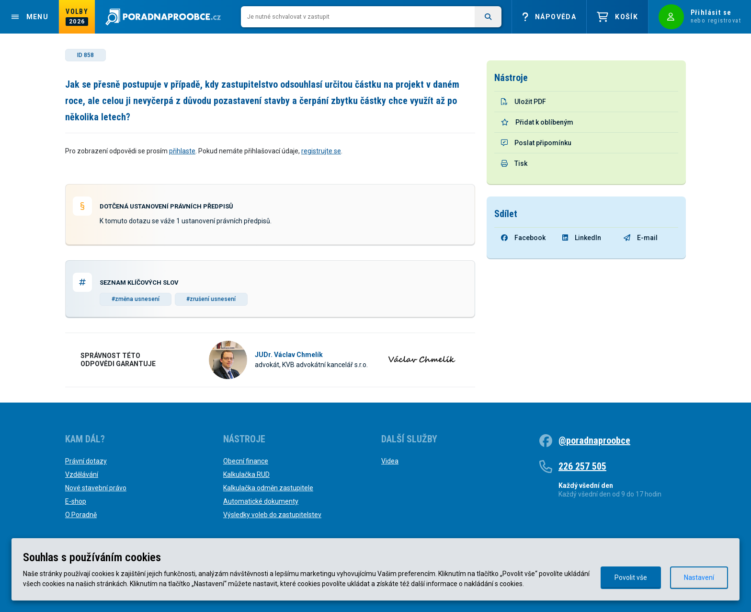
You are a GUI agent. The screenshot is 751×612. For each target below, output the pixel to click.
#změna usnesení (135, 299)
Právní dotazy (86, 461)
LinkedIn (581, 238)
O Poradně (81, 515)
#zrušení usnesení (211, 299)
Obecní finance (245, 461)
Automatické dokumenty (260, 501)
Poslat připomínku (536, 143)
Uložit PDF (523, 101)
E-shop (75, 501)
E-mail (641, 238)
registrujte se (321, 151)
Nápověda (549, 17)
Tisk (514, 163)
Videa (389, 461)
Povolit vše (630, 577)
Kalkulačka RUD (246, 474)
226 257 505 (582, 466)
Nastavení (699, 577)
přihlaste (182, 151)
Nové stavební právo (95, 488)
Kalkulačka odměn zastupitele (268, 488)
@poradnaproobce (594, 440)
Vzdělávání (81, 474)
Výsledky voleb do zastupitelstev (272, 515)
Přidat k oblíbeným (537, 122)
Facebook (523, 238)
